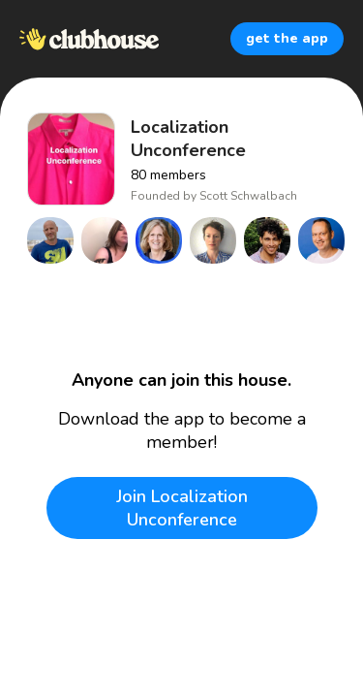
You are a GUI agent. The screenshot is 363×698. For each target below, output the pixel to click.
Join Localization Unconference (182, 508)
